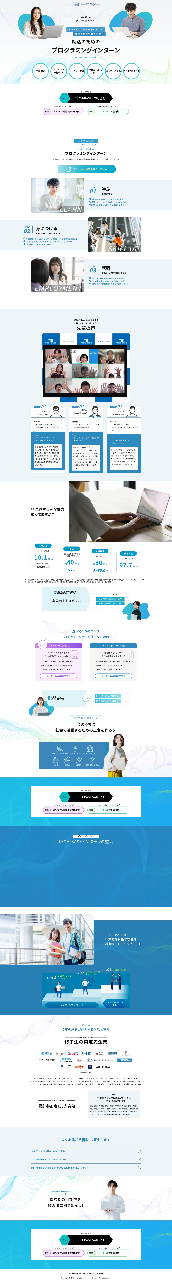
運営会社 (100, 1275)
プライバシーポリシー (76, 1275)
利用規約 (90, 1275)
